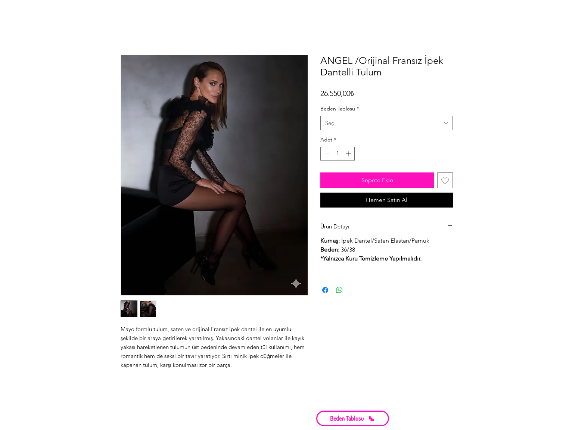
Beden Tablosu (339, 108)
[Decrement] (326, 153)
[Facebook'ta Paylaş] (325, 290)
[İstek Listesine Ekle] (445, 180)
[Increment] (349, 153)
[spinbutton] (337, 153)
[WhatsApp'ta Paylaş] (339, 290)
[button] (352, 418)
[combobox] (386, 123)
